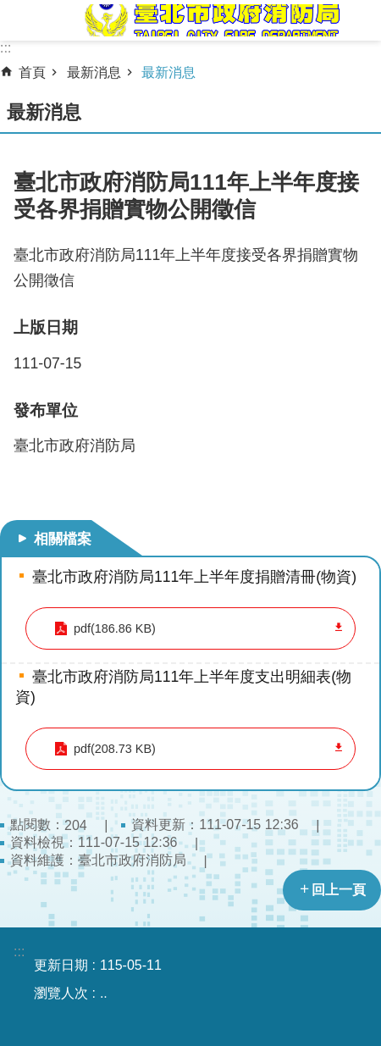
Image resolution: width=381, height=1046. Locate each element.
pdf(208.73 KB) (115, 748)
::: (5, 48)
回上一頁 (339, 890)
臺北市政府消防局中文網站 (211, 20)
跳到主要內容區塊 (8, 8)
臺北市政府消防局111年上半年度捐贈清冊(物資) (194, 576)
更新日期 (61, 965)
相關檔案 (62, 538)
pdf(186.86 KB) (115, 628)
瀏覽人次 (61, 993)
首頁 (32, 72)
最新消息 (94, 72)
